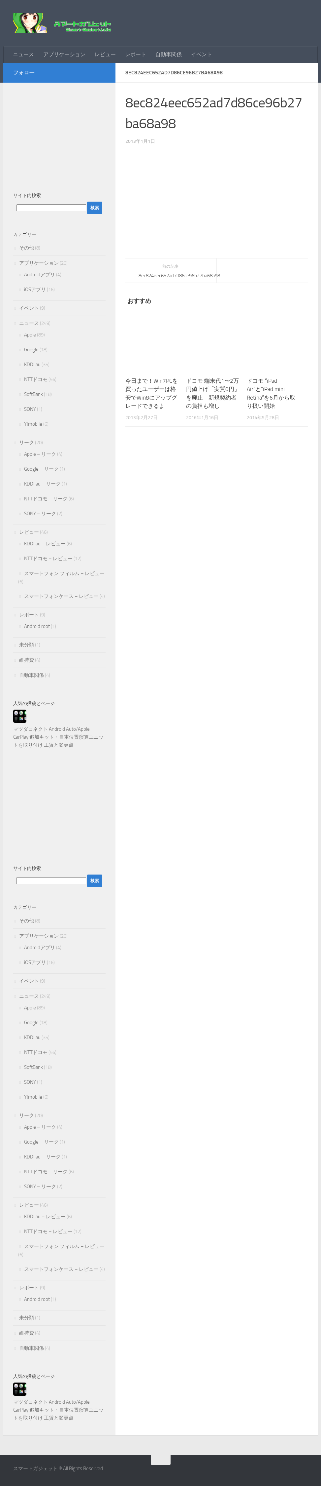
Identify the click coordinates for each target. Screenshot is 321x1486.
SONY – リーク (40, 514)
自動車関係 (168, 54)
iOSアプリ (35, 290)
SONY (30, 409)
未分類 (26, 645)
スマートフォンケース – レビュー (61, 596)
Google (31, 350)
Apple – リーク (40, 454)
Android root (37, 626)
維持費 (26, 660)
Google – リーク (41, 469)
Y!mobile (33, 424)
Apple (30, 335)
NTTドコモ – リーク (46, 499)
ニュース (23, 54)
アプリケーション (64, 54)
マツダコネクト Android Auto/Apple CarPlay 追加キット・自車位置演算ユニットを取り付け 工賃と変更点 (58, 737)
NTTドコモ (36, 379)
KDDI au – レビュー (45, 544)
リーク (26, 443)
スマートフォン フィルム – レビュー (64, 573)
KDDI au (32, 365)
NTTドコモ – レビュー (48, 559)
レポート (135, 54)
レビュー (105, 54)
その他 (26, 248)
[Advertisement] (59, 134)
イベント (201, 54)
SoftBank (33, 394)
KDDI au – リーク (42, 484)
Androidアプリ (39, 275)
